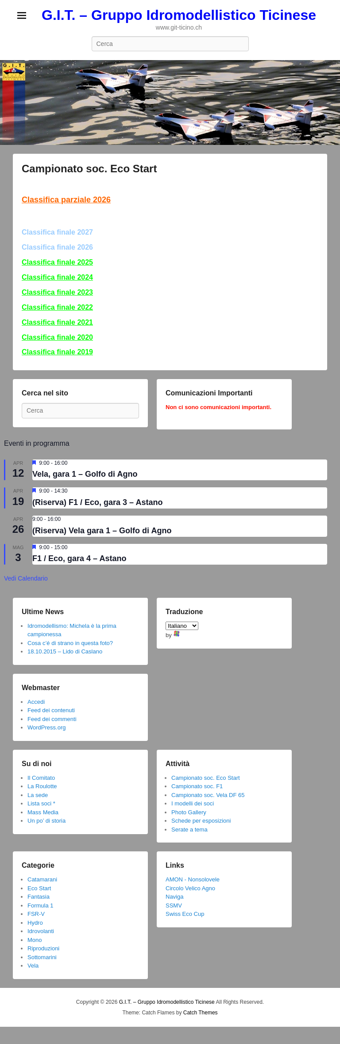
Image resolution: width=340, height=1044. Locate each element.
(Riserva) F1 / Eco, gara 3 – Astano (97, 502)
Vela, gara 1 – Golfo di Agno (84, 474)
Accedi (36, 702)
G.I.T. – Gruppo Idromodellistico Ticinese (179, 15)
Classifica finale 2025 (57, 262)
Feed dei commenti (52, 719)
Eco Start (39, 888)
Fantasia (38, 896)
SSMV (174, 905)
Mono (34, 940)
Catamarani (42, 879)
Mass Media (42, 812)
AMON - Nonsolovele (193, 879)
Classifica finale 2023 (57, 292)
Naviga (174, 896)
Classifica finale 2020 (57, 337)
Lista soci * (41, 803)
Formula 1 (40, 905)
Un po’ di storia (46, 820)
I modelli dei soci (192, 803)
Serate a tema (189, 829)
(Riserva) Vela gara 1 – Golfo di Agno (101, 530)
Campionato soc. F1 (197, 786)
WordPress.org (46, 727)
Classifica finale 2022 (57, 307)
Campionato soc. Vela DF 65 (207, 795)
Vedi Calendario (26, 578)
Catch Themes (200, 1013)
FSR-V (36, 914)
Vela (33, 965)
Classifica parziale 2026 (66, 199)
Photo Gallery (188, 812)
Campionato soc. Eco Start (89, 169)
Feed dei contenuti (51, 710)
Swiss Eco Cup (185, 914)
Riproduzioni (43, 948)
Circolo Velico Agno (190, 888)
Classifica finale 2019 (57, 352)
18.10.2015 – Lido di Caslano (64, 651)
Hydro (35, 922)
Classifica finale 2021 (57, 322)
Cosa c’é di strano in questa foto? (70, 643)
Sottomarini (42, 957)
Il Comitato (41, 777)
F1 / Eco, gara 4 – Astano (79, 558)
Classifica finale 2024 (57, 277)
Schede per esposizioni (201, 820)
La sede (37, 795)
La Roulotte (42, 786)
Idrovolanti (40, 931)
